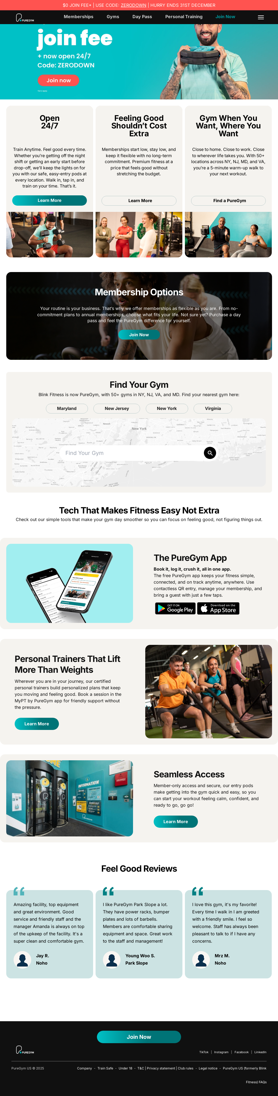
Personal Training (184, 16)
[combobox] (139, 453)
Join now (139, 1037)
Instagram (221, 1052)
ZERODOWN (133, 5)
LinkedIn (260, 1052)
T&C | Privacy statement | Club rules (165, 1068)
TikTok (203, 1052)
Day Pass (142, 16)
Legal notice (208, 1068)
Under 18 (125, 1068)
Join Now (225, 16)
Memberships (78, 16)
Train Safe (105, 1068)
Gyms (113, 16)
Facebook (242, 1052)
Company (84, 1068)
